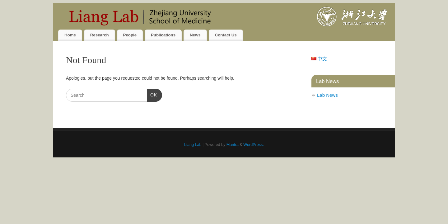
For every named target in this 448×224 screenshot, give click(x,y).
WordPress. (253, 144)
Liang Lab (192, 144)
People (130, 35)
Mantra (232, 144)
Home (70, 35)
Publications (163, 35)
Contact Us (226, 35)
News (195, 35)
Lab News (327, 95)
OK (152, 94)
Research (99, 35)
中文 (319, 58)
